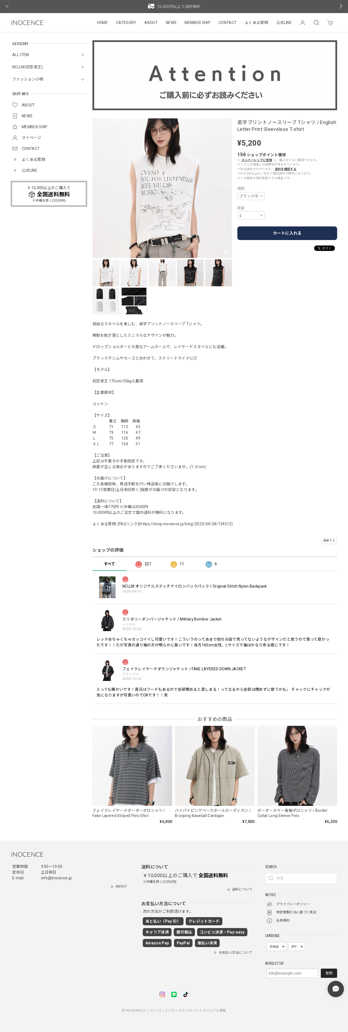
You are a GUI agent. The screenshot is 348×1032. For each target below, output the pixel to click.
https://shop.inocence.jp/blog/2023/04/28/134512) (186, 524)
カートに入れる (287, 233)
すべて (109, 564)
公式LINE (284, 22)
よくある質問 (256, 22)
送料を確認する (285, 169)
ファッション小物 (28, 79)
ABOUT (151, 22)
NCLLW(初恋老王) (27, 67)
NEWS (171, 22)
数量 (241, 208)
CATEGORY (126, 22)
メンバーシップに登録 (256, 160)
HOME (102, 22)
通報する (329, 540)
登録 (329, 973)
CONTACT (228, 22)
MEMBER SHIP (197, 22)
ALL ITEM (20, 55)
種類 (241, 188)
